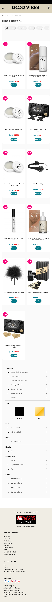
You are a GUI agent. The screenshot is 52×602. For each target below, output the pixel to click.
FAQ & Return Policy (10, 552)
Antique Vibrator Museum (12, 588)
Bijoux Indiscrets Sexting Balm (14, 129)
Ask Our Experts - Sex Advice (13, 569)
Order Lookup (8, 543)
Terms (6, 550)
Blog (5, 565)
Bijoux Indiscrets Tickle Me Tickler (14, 293)
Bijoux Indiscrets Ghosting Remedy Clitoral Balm (14, 184)
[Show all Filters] (10, 28)
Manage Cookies (9, 554)
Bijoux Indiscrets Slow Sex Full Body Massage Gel (38, 75)
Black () (19, 418)
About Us (7, 539)
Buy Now (14, 85)
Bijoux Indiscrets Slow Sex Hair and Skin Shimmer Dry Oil (38, 239)
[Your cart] (48, 7)
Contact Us (7, 541)
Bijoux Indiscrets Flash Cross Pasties (38, 130)
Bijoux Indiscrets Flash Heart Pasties (13, 346)
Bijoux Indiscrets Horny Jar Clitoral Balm (14, 75)
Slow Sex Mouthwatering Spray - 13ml (14, 239)
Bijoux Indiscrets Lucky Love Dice (38, 293)
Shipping (6, 545)
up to (26, 2)
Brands (4, 15)
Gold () (40, 418)
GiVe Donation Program (11, 590)
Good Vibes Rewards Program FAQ (15, 594)
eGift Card (7, 536)
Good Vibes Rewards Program (14, 592)
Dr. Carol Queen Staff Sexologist (14, 572)
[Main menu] (2, 7)
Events (6, 567)
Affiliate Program (9, 586)
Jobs (5, 597)
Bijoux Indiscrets (16, 15)
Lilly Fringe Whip (38, 184)
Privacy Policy (8, 547)
